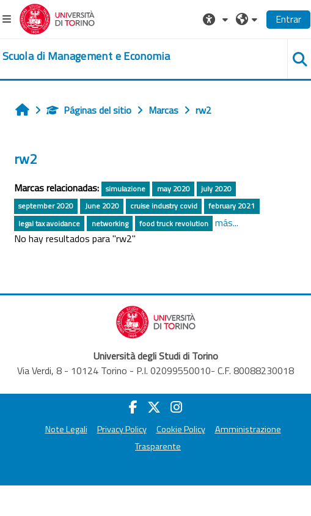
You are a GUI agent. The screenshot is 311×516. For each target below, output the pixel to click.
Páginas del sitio (88, 110)
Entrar (288, 19)
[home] (86, 56)
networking (110, 223)
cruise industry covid (163, 206)
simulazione (125, 188)
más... (226, 222)
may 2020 (173, 188)
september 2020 (45, 206)
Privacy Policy (122, 429)
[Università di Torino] (57, 17)
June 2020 (102, 206)
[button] (217, 19)
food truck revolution (173, 223)
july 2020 (216, 188)
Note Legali (66, 429)
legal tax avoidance (49, 223)
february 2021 (231, 206)
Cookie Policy (180, 429)
